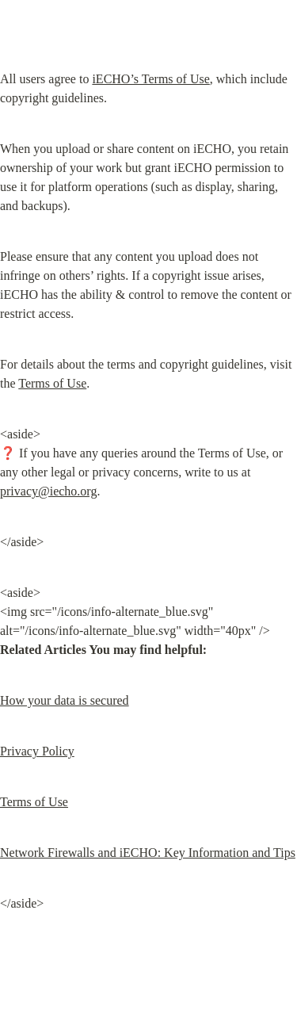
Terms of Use (52, 383)
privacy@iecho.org (48, 491)
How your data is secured (64, 700)
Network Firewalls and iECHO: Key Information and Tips (147, 852)
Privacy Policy (37, 751)
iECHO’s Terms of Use (150, 79)
